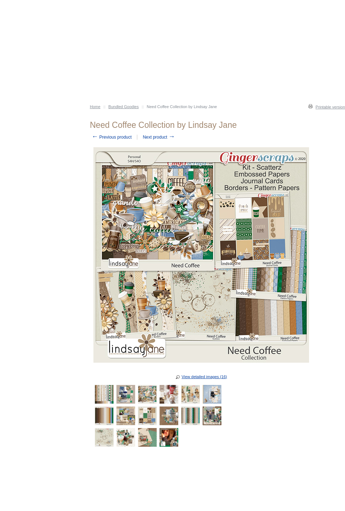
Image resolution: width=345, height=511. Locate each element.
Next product (159, 137)
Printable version (330, 107)
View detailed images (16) (204, 377)
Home (95, 106)
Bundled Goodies (124, 106)
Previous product (112, 137)
